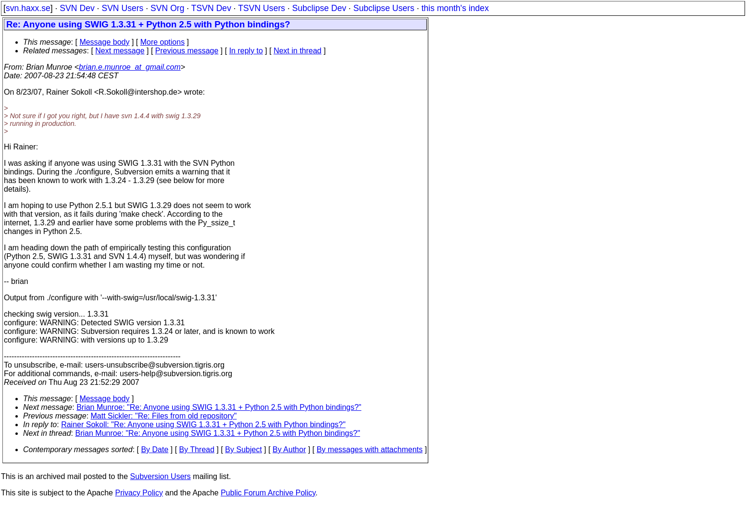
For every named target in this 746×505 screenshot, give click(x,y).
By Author (289, 449)
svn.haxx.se (28, 8)
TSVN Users (261, 8)
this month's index (455, 8)
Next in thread (298, 51)
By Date (154, 449)
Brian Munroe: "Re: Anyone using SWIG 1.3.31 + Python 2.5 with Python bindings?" (218, 407)
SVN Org (167, 8)
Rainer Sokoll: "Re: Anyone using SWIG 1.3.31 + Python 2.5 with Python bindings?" (203, 424)
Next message (119, 51)
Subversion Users (160, 476)
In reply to (246, 51)
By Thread (197, 449)
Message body (104, 42)
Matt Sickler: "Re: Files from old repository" (164, 416)
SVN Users (122, 8)
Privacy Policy (139, 493)
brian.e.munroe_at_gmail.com (130, 67)
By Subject (243, 449)
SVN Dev (77, 8)
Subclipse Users (383, 8)
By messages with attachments (370, 449)
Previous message (187, 51)
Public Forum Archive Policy (268, 493)
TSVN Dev (211, 8)
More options (162, 42)
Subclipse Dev (319, 8)
